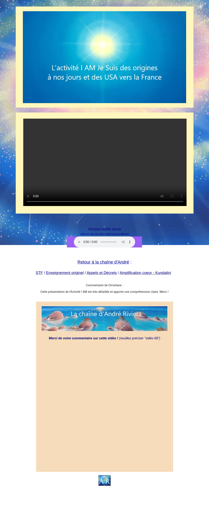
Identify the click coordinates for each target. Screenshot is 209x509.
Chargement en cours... (105, 405)
